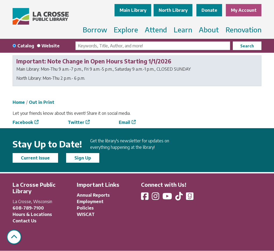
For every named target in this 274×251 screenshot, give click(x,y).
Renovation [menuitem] (243, 29)
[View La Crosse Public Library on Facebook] (145, 197)
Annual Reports (93, 195)
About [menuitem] (209, 29)
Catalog (25, 45)
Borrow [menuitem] (95, 29)
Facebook (23, 122)
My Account (244, 10)
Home (19, 102)
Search (247, 46)
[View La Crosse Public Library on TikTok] (179, 197)
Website (50, 45)
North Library (173, 10)
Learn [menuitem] (183, 29)
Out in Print (41, 102)
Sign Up (82, 158)
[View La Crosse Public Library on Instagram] (156, 197)
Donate (209, 10)
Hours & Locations (32, 214)
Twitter (76, 122)
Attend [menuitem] (156, 29)
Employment (90, 201)
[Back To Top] (14, 237)
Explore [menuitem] (126, 29)
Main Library (133, 10)
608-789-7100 (28, 208)
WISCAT (86, 214)
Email (124, 122)
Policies (85, 208)
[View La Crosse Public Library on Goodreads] (189, 197)
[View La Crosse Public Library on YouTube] (167, 197)
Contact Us (24, 220)
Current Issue (35, 158)
